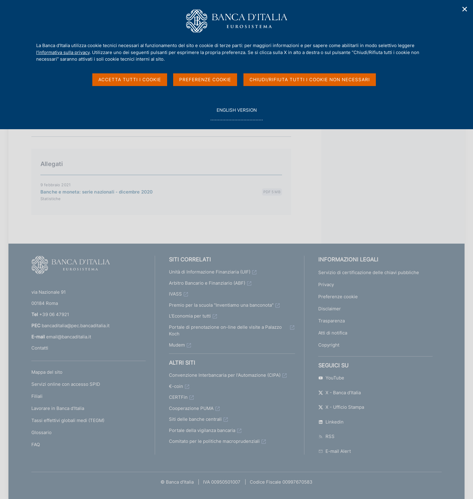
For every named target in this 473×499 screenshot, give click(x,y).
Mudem (177, 345)
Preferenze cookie (338, 296)
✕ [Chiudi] (464, 9)
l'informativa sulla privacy (63, 52)
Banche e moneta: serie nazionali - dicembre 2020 (96, 192)
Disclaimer (329, 309)
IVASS (175, 294)
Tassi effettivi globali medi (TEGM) (67, 420)
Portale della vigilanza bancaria (202, 430)
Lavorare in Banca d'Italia (57, 408)
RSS (326, 436)
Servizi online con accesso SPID (65, 384)
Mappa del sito (46, 372)
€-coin (176, 386)
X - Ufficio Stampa (341, 407)
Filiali (37, 396)
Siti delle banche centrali (195, 419)
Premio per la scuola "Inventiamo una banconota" (221, 305)
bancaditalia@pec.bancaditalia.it (76, 325)
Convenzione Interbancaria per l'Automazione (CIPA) (225, 375)
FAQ (35, 444)
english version (236, 113)
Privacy (326, 284)
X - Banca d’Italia (339, 392)
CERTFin (178, 397)
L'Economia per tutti (190, 316)
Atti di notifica (332, 333)
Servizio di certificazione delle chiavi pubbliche (368, 272)
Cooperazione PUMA (191, 408)
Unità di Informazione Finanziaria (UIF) (209, 272)
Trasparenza (331, 321)
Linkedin (331, 422)
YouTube (331, 378)
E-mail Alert (334, 451)
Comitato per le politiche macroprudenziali (214, 441)
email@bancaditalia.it (68, 337)
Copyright (328, 345)
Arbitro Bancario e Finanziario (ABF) (207, 283)
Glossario (41, 432)
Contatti (39, 348)
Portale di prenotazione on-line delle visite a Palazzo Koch (225, 330)
